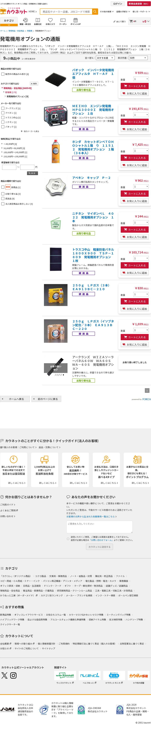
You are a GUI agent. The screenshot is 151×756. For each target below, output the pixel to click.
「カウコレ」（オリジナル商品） (16, 576)
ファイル (120, 576)
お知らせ (4, 648)
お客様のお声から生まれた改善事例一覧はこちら (90, 516)
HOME (32, 11)
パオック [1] (10, 126)
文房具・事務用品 (58, 576)
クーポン (63, 24)
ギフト (68, 585)
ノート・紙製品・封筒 (81, 576)
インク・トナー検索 (105, 595)
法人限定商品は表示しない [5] (19, 203)
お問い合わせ (6, 516)
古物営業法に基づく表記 (132, 643)
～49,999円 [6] (10, 143)
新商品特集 (5, 614)
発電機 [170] (10, 92)
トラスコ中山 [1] (13, 117)
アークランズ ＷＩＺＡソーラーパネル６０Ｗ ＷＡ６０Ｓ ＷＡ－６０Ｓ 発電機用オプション (93, 362)
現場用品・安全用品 (16, 30)
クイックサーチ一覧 (10, 624)
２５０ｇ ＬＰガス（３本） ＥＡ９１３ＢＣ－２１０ (92, 287)
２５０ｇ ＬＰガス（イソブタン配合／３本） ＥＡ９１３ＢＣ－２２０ (93, 325)
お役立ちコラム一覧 (56, 614)
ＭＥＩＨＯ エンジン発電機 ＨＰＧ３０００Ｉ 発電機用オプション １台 (93, 109)
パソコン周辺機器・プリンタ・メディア (62, 580)
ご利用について (27, 447)
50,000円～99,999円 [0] (14, 148)
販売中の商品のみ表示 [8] (17, 74)
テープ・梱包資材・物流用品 (88, 585)
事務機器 (123, 580)
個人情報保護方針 (46, 643)
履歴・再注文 (25, 24)
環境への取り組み (23, 643)
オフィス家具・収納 (10, 585)
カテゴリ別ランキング (52, 595)
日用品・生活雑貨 (32, 585)
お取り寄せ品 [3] (13, 193)
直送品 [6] (9, 198)
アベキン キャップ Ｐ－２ (91, 178)
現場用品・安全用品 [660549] (18, 88)
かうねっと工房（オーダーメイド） (17, 595)
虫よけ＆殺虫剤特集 (37, 619)
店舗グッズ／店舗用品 (117, 585)
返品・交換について (49, 447)
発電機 (29, 30)
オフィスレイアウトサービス (28, 614)
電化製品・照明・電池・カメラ (100, 580)
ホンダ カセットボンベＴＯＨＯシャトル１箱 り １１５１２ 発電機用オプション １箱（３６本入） (93, 147)
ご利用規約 (64, 643)
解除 (35, 83)
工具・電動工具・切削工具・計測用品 (113, 590)
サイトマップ (48, 648)
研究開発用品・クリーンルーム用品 (74, 590)
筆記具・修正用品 (104, 576)
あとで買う (121, 21)
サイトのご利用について (27, 648)
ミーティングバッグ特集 (119, 614)
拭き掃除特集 (115, 619)
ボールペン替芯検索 (128, 595)
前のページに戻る (48, 399)
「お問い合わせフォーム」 (101, 540)
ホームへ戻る (16, 399)
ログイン (117, 3)
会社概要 (4, 643)
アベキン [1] (10, 112)
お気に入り (50, 24)
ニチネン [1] (10, 122)
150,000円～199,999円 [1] (15, 156)
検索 (95, 11)
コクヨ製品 (40, 576)
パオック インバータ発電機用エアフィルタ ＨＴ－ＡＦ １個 (93, 73)
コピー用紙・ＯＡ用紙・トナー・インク (20, 580)
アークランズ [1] (12, 108)
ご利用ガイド (6, 504)
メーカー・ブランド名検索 (79, 595)
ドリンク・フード (52, 585)
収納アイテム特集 (97, 619)
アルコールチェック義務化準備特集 (68, 619)
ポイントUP (75, 24)
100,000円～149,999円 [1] (15, 152)
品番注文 (38, 24)
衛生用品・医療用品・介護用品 (38, 590)
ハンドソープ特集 (134, 619)
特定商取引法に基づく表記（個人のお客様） (95, 643)
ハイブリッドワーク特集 (12, 619)
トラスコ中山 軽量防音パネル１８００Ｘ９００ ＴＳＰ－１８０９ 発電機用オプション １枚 (93, 255)
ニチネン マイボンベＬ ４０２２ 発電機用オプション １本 (93, 217)
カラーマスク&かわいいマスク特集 (86, 614)
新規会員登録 (139, 3)
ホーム (2, 30)
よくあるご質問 (8, 510)
